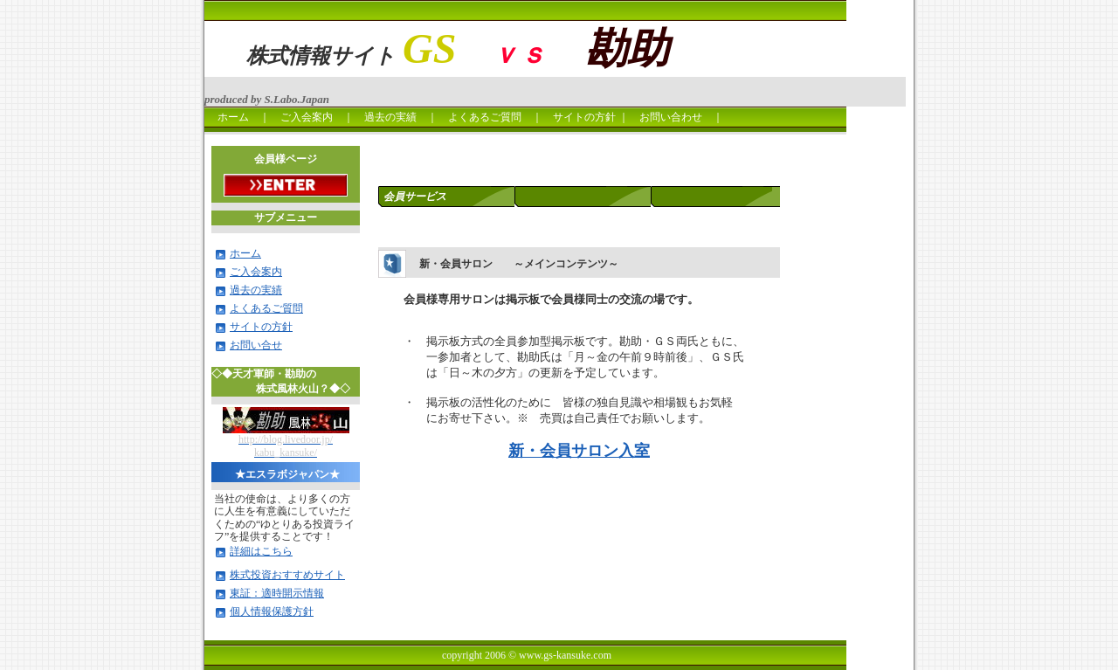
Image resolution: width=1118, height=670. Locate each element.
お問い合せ (256, 345)
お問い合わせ (676, 117)
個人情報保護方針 (272, 611)
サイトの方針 (584, 117)
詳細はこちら (261, 551)
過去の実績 (390, 117)
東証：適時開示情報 (277, 593)
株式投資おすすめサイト (287, 575)
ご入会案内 (306, 117)
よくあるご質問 (484, 117)
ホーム (228, 117)
